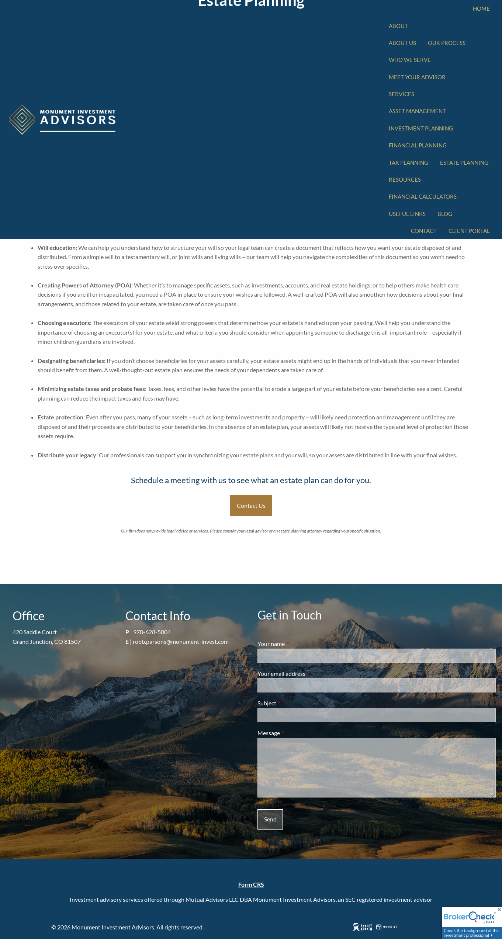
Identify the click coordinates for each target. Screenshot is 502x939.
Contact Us (251, 505)
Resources (405, 179)
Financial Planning (418, 145)
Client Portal (469, 230)
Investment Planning (421, 128)
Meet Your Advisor (417, 77)
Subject (293, 702)
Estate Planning (464, 162)
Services (401, 94)
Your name (297, 643)
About (398, 25)
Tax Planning (408, 162)
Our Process (446, 42)
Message (295, 732)
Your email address (308, 673)
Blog (444, 213)
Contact (424, 230)
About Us (402, 42)
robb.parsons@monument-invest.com (181, 641)
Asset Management (417, 111)
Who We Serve (410, 59)
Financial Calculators (423, 196)
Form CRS (251, 884)
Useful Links (407, 213)
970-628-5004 (152, 631)
